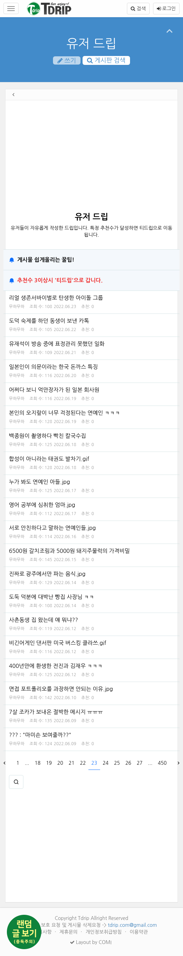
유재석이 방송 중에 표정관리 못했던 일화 (57, 343)
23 (94, 763)
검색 (138, 8)
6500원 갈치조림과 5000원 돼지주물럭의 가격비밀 (69, 551)
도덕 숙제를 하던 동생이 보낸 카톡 (49, 320)
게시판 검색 (106, 60)
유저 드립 (91, 43)
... (27, 763)
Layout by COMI (90, 942)
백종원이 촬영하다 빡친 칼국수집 (47, 436)
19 (49, 763)
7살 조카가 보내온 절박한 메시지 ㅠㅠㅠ (56, 712)
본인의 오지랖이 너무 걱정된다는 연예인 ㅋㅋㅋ (64, 413)
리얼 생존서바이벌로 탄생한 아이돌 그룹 (56, 297)
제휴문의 (69, 932)
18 (38, 763)
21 (72, 763)
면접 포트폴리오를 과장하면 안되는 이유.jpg (61, 689)
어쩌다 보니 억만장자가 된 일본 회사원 (54, 389)
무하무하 (16, 307)
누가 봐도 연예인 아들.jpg (39, 482)
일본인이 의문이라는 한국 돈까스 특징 (53, 366)
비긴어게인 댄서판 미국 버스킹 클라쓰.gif (57, 643)
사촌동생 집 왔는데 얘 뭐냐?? (43, 620)
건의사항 (43, 932)
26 (128, 763)
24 (105, 763)
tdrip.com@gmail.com (132, 925)
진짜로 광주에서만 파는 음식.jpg (47, 574)
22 (83, 763)
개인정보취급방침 (104, 932)
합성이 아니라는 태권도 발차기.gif (49, 459)
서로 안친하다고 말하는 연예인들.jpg (52, 528)
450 (162, 763)
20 (60, 763)
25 (117, 763)
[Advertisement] (90, 159)
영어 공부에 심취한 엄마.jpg (42, 505)
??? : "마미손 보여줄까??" (40, 735)
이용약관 (139, 932)
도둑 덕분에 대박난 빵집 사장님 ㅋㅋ (51, 597)
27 (139, 763)
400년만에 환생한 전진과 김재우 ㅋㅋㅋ (56, 666)
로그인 (166, 8)
